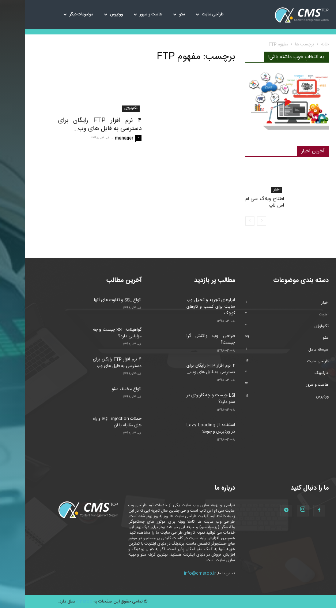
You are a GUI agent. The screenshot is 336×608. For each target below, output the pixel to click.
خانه (299, 44)
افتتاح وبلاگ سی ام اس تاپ (239, 202)
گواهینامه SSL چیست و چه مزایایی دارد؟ (92, 333)
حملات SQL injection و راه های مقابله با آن (92, 422)
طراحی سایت (184, 14)
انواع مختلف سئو (101, 389)
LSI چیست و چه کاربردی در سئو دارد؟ (185, 398)
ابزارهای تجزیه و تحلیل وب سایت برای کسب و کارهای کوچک (185, 306)
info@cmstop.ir (174, 573)
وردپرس (88, 14)
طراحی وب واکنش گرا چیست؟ (185, 339)
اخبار (251, 190)
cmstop (59, 601)
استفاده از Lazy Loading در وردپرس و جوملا (185, 428)
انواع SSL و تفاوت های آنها (92, 300)
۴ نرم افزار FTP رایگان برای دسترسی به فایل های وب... (74, 124)
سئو (154, 14)
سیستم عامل (293, 349)
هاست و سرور (123, 14)
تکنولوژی (105, 108)
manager (99, 138)
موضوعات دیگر (53, 14)
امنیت (298, 314)
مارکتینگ (296, 373)
